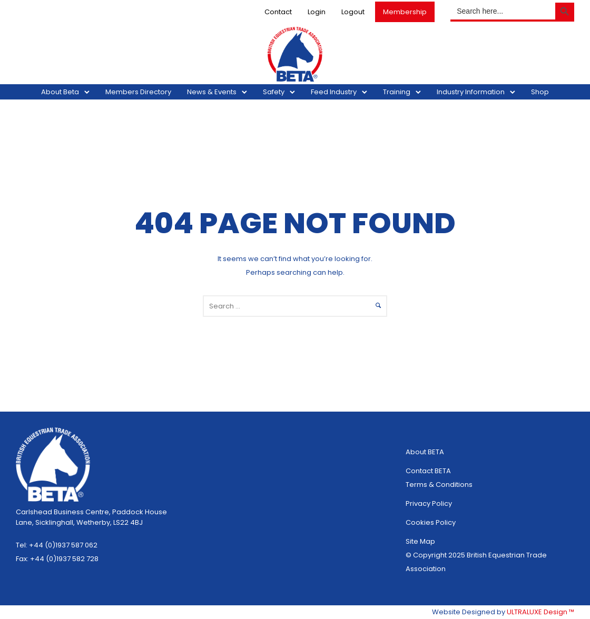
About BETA (425, 452)
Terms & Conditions (439, 485)
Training (396, 92)
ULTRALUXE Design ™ (540, 612)
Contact (278, 12)
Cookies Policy (431, 522)
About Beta (60, 92)
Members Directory (138, 92)
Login (317, 12)
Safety (273, 92)
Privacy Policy (429, 503)
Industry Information (471, 92)
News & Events (212, 92)
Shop (540, 92)
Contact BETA (428, 471)
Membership (405, 12)
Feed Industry (334, 92)
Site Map (420, 541)
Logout (353, 12)
